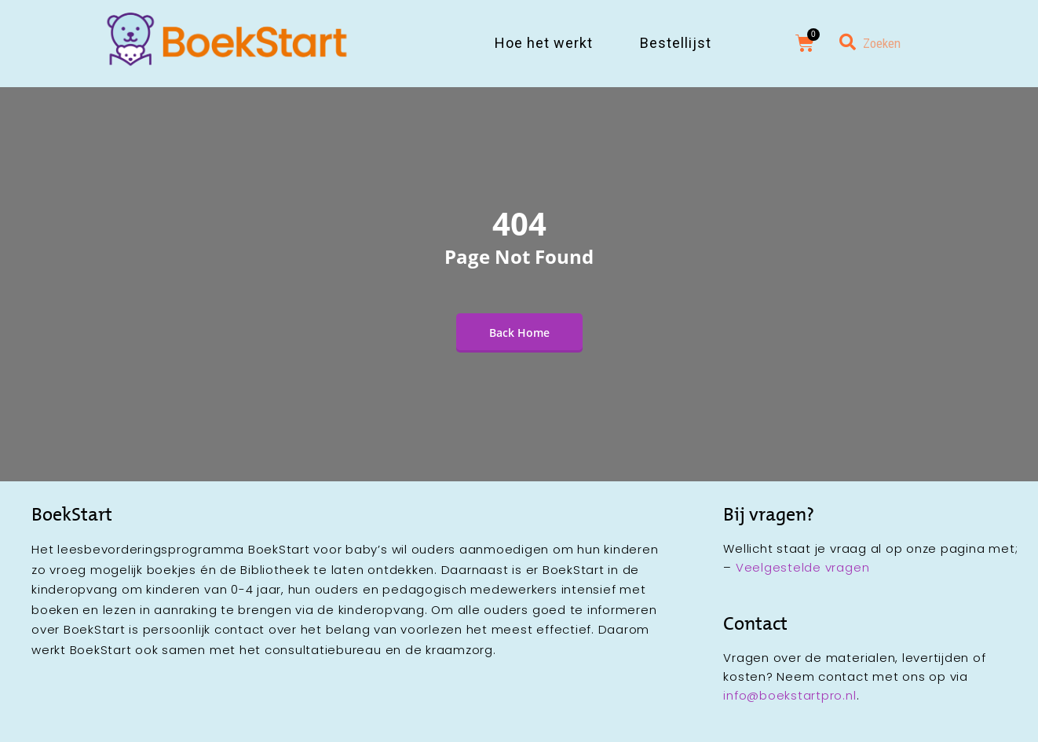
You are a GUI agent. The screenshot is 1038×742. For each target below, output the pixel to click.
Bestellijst (675, 43)
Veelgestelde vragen (802, 567)
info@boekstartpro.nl (789, 695)
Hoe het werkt (544, 43)
